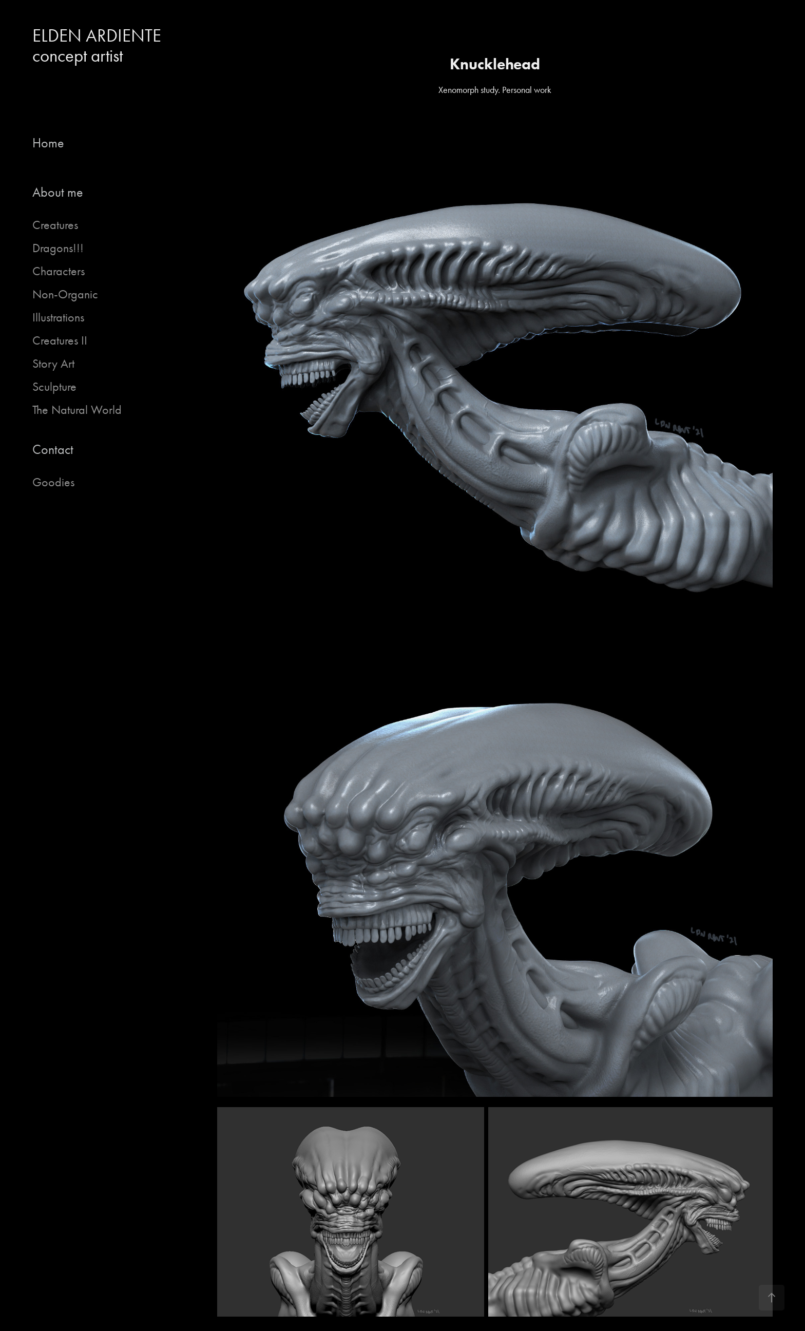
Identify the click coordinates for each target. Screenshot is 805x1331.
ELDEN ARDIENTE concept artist (100, 45)
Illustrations (58, 317)
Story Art (53, 363)
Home (48, 143)
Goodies (53, 482)
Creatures (55, 225)
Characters (58, 271)
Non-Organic (65, 294)
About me (57, 192)
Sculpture (54, 386)
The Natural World (77, 410)
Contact (52, 450)
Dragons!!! (58, 248)
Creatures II (59, 340)
